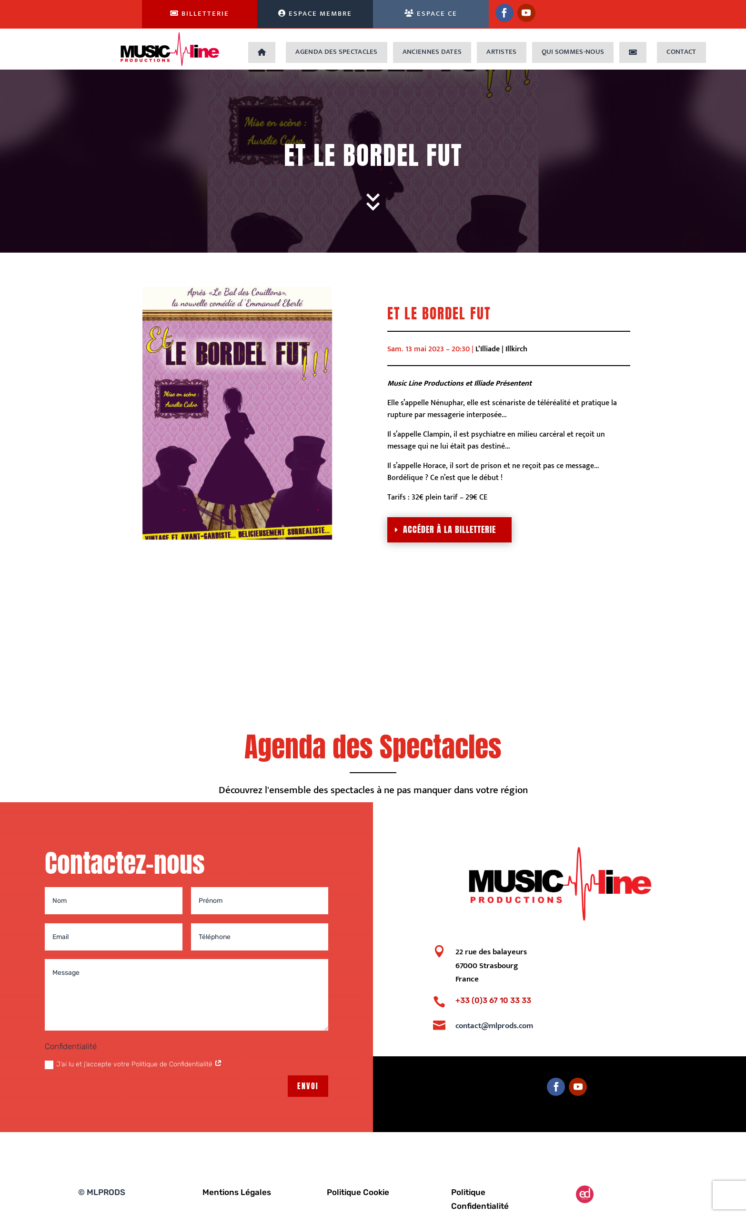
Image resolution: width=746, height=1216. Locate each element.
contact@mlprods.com (494, 1025)
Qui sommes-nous (573, 52)
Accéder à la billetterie (449, 529)
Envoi (308, 1086)
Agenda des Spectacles (336, 52)
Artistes (501, 52)
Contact (681, 52)
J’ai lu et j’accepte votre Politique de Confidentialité (133, 1064)
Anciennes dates (432, 52)
